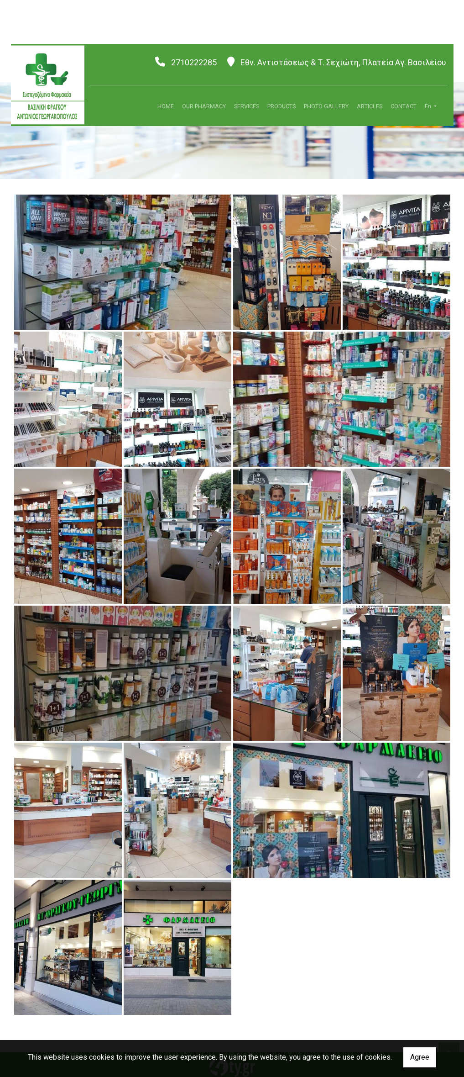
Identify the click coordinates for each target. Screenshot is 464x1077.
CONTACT (404, 106)
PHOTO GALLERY (326, 106)
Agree (419, 1057)
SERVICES (246, 106)
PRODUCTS (281, 106)
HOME (165, 106)
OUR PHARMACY (204, 106)
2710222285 (194, 62)
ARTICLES (369, 106)
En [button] (429, 106)
